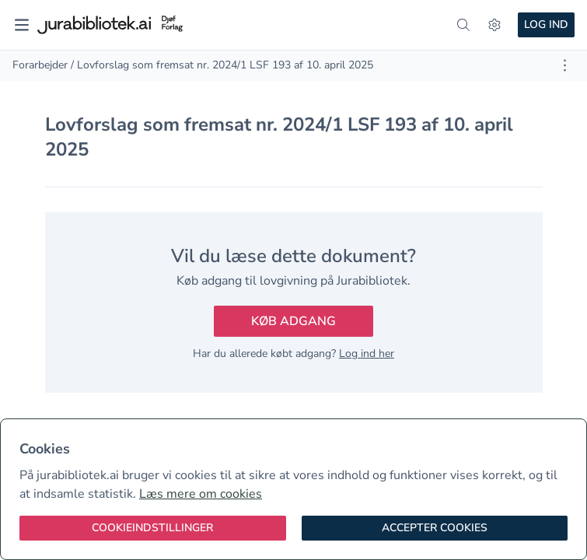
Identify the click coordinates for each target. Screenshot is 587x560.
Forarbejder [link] (40, 65)
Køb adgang (293, 321)
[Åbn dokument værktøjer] (565, 65)
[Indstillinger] (494, 24)
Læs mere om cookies (200, 493)
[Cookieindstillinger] (152, 528)
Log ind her (366, 353)
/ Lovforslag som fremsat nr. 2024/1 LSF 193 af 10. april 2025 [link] (222, 65)
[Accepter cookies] (435, 528)
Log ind (546, 24)
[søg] (463, 24)
